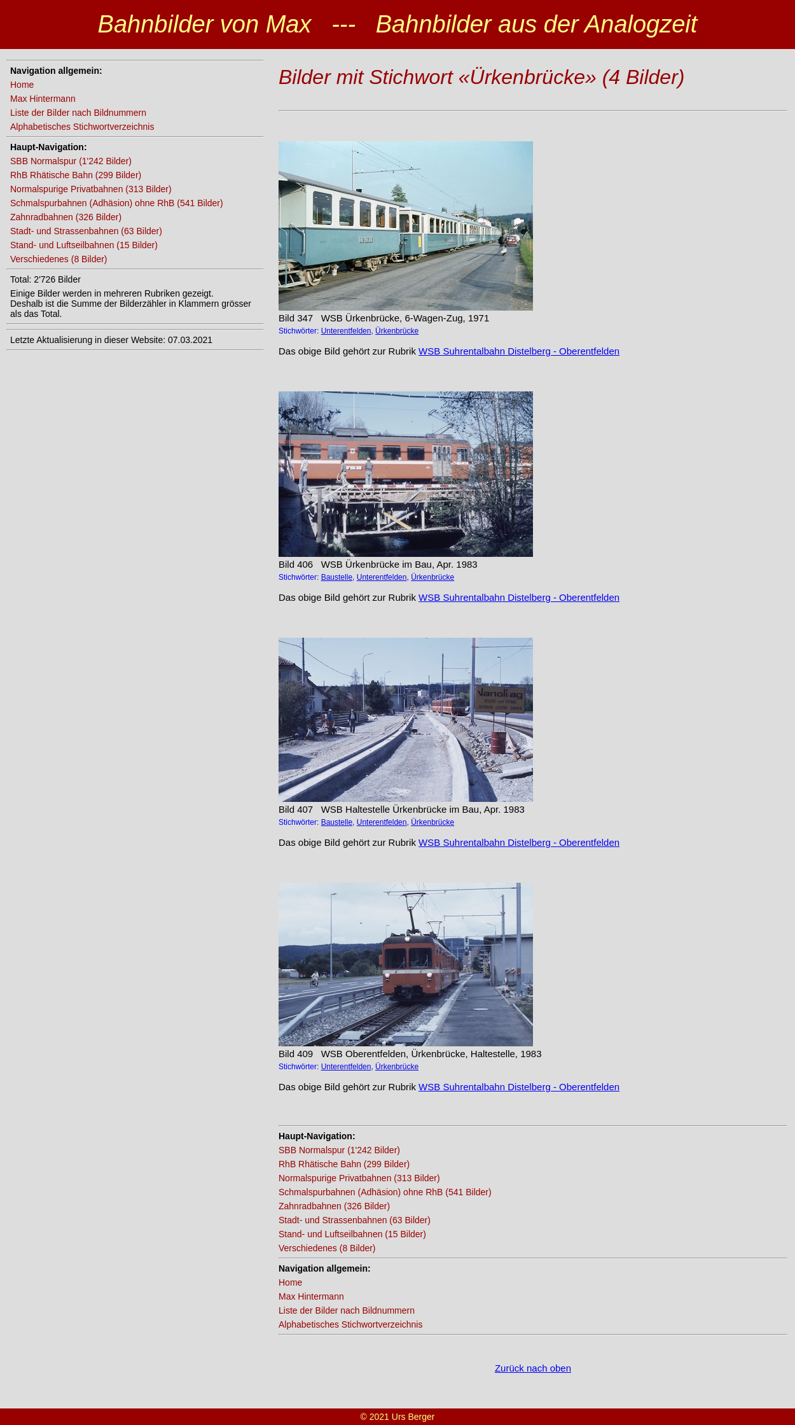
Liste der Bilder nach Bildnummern (78, 113)
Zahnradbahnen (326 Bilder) (65, 217)
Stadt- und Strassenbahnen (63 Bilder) (86, 231)
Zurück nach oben (533, 1368)
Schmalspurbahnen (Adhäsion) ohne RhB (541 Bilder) (116, 203)
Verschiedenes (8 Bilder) (58, 259)
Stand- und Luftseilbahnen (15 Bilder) (84, 245)
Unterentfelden (346, 330)
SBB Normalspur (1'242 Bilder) (71, 161)
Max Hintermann (43, 99)
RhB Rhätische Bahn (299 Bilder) (75, 175)
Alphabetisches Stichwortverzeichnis (82, 127)
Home (22, 85)
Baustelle (336, 577)
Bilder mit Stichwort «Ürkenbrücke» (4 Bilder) (481, 77)
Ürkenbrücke (396, 330)
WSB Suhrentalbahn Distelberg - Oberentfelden (518, 351)
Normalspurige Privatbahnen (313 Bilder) (91, 189)
